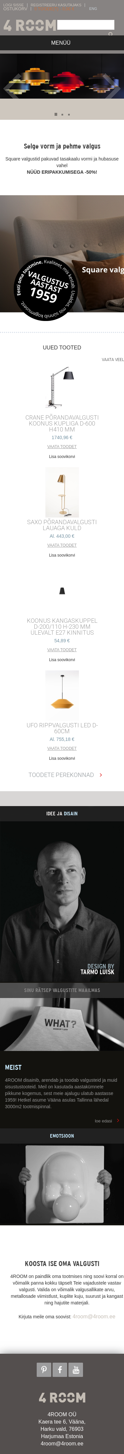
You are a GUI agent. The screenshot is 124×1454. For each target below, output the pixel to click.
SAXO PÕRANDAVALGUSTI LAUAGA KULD (62, 525)
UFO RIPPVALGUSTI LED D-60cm (62, 728)
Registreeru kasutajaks (56, 5)
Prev (14, 88)
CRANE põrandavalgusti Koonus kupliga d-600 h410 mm (62, 423)
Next (111, 88)
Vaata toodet (62, 446)
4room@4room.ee (94, 1316)
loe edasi (103, 1120)
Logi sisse (13, 5)
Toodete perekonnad (61, 774)
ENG (93, 9)
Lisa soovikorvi (62, 456)
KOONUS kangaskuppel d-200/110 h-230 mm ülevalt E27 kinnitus (62, 627)
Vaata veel (113, 359)
